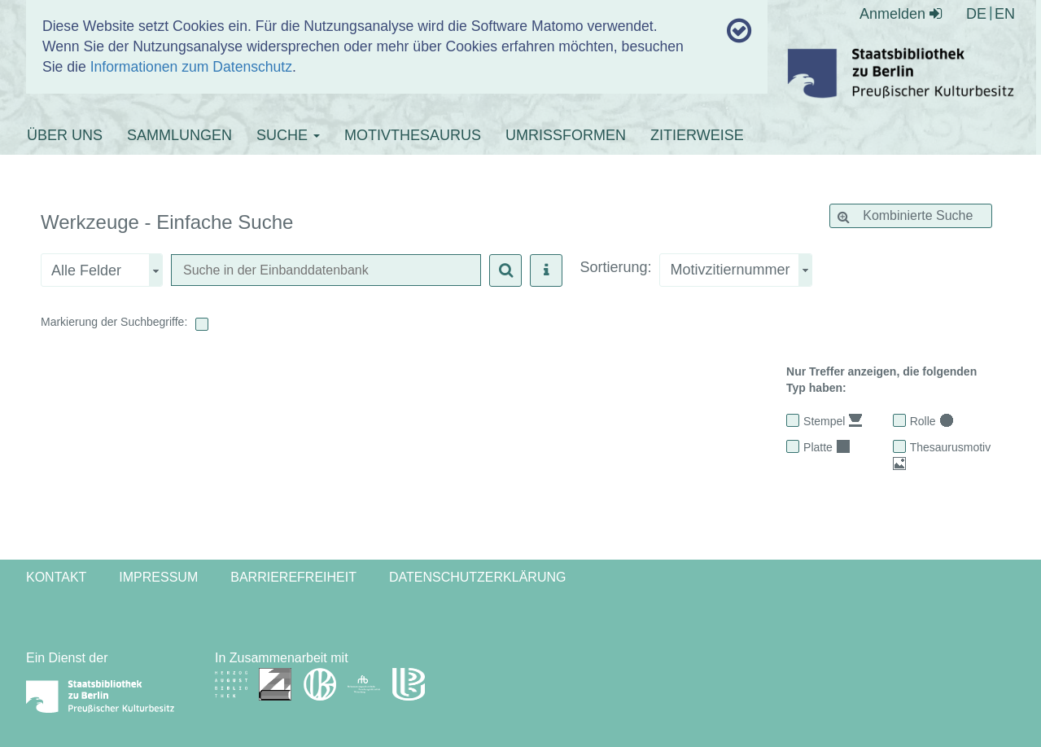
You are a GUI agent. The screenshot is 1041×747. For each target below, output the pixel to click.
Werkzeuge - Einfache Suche (167, 222)
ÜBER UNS (65, 135)
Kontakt (56, 577)
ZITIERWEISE (697, 135)
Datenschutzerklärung (477, 577)
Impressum (158, 577)
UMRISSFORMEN (565, 135)
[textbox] (326, 270)
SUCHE (288, 135)
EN (1005, 14)
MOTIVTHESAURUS (412, 135)
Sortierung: (615, 267)
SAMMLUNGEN (179, 135)
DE (976, 14)
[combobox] (735, 270)
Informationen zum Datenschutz (191, 67)
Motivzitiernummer (729, 269)
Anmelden (900, 14)
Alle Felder (86, 270)
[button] (505, 270)
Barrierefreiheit (293, 577)
